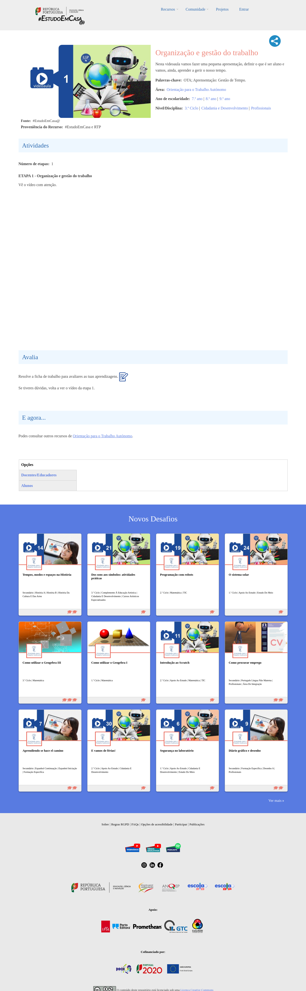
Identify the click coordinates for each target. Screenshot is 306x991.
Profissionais (261, 108)
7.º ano (197, 99)
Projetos (222, 9)
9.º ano (224, 99)
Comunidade (195, 9)
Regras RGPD (120, 824)
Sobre (105, 824)
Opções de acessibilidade (157, 824)
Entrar (244, 9)
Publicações (197, 824)
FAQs (135, 824)
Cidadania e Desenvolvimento (224, 108)
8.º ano (211, 99)
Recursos (168, 9)
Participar (181, 824)
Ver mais (274, 800)
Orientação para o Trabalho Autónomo (196, 90)
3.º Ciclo (191, 108)
